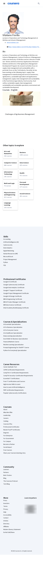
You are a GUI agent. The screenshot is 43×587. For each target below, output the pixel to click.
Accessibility (7, 515)
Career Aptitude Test (10, 367)
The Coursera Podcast (10, 481)
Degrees (6, 433)
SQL (4, 265)
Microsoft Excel (8, 257)
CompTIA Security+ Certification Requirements (18, 376)
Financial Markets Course (11, 342)
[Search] (38, 3)
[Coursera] (13, 3)
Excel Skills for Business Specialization (15, 339)
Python (5, 262)
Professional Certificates (11, 427)
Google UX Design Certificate (12, 296)
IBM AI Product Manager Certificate (14, 302)
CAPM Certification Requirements (13, 370)
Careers (5, 418)
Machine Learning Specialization (13, 345)
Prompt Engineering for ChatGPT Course (16, 347)
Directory (6, 524)
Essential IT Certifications (11, 378)
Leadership (6, 415)
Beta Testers (7, 475)
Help (4, 512)
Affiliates (6, 527)
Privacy (5, 509)
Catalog (5, 421)
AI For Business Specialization (12, 327)
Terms (5, 506)
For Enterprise (7, 436)
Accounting (6, 239)
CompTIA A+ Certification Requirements (15, 373)
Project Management (10, 259)
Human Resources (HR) (10, 254)
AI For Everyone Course (10, 330)
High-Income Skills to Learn (11, 384)
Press (5, 500)
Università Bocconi (13, 43)
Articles (5, 521)
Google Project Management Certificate (16, 293)
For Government (8, 438)
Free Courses (7, 450)
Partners (6, 472)
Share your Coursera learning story (14, 453)
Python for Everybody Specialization (14, 350)
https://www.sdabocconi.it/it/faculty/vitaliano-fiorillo (24, 47)
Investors (6, 503)
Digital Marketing (8, 251)
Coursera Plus (7, 424)
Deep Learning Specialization (12, 336)
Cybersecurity (7, 245)
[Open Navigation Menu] (4, 3)
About (5, 409)
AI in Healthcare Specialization (12, 333)
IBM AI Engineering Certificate (12, 299)
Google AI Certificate (10, 282)
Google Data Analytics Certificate (13, 288)
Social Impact (7, 447)
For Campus (7, 441)
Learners (6, 469)
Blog (4, 478)
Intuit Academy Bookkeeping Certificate (16, 308)
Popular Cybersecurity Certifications (14, 393)
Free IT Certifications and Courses (14, 381)
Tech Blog (6, 484)
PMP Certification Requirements (13, 390)
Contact (5, 518)
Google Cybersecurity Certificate (13, 285)
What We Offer (7, 412)
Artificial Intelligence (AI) (11, 242)
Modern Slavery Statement (11, 529)
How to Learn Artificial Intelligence (14, 387)
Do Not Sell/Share (9, 532)
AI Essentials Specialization (12, 324)
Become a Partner (9, 444)
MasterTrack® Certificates (11, 430)
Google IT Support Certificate (12, 290)
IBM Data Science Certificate (12, 305)
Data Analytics (7, 248)
